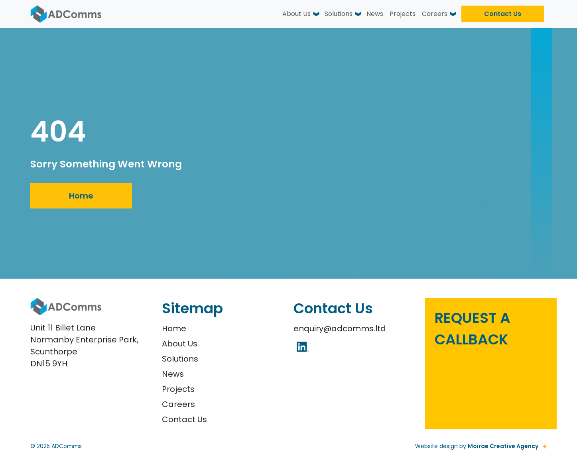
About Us (296, 13)
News (374, 13)
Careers (434, 13)
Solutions (339, 13)
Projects (403, 13)
